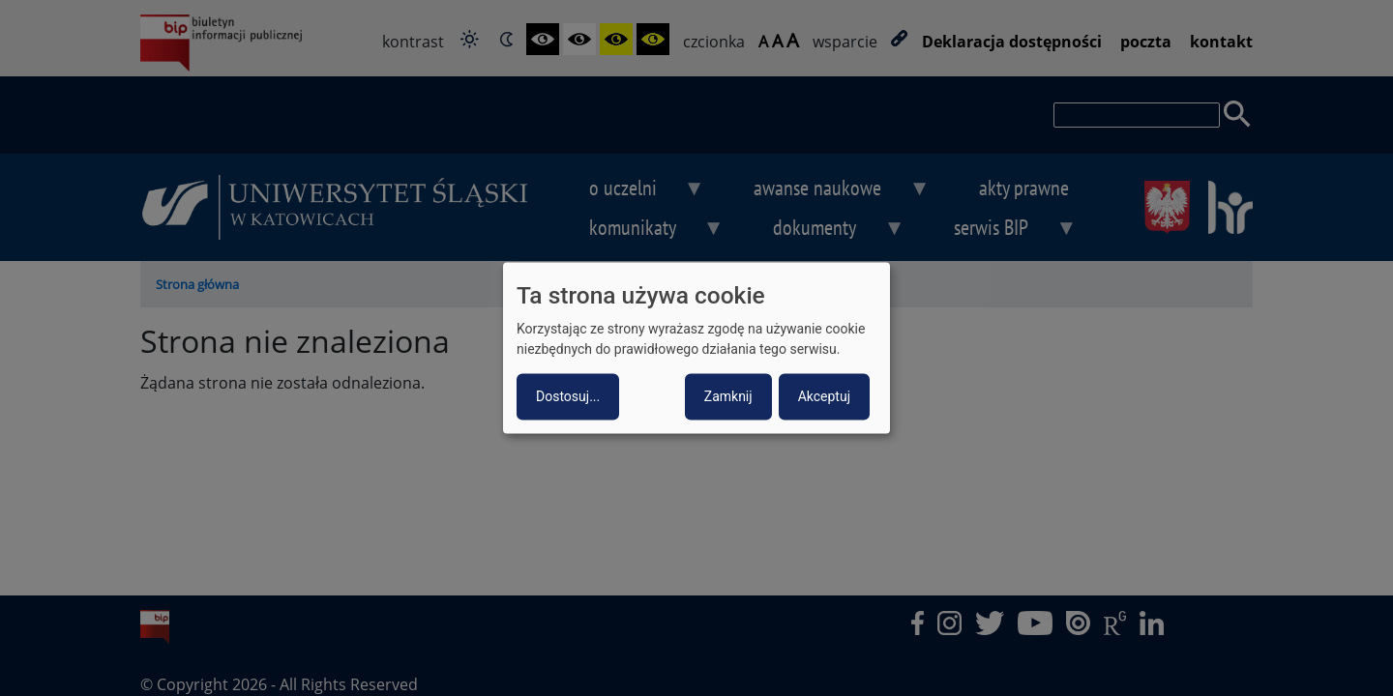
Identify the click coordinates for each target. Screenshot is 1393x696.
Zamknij (728, 397)
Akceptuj (824, 397)
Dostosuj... (568, 397)
